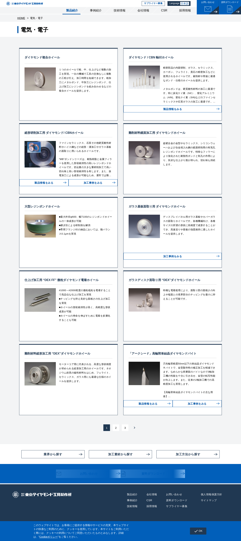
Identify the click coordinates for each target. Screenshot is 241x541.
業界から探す (41, 460)
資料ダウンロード (146, 480)
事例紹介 (96, 16)
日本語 (185, 6)
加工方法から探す (178, 460)
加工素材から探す (111, 460)
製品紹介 (72, 16)
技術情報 (119, 16)
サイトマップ (209, 506)
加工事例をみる (91, 191)
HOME (21, 23)
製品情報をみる (172, 117)
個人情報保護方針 (211, 500)
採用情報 (185, 16)
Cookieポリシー (48, 536)
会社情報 (143, 16)
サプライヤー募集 (152, 6)
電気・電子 (36, 23)
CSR (164, 16)
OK (197, 531)
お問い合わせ (80, 480)
